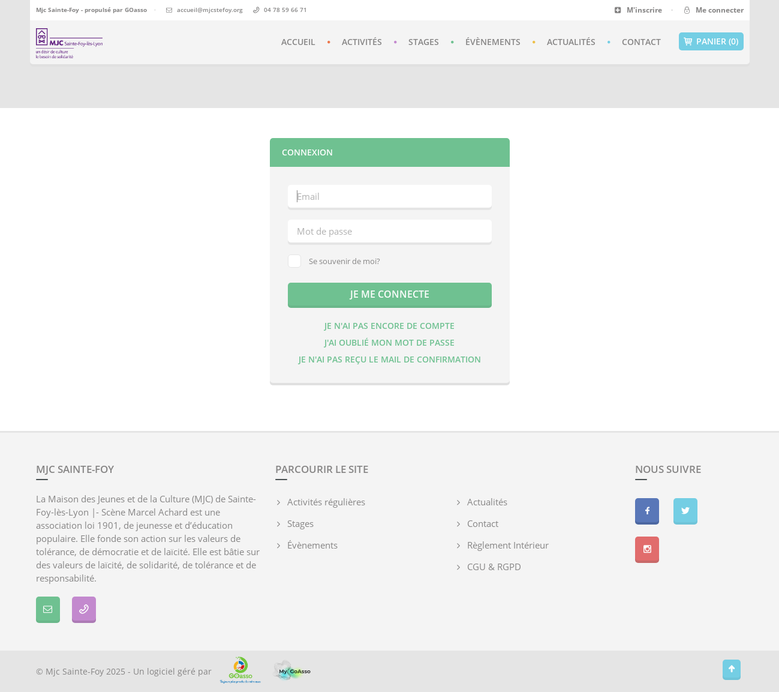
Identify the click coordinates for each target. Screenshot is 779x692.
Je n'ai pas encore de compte (389, 325)
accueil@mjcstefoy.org (210, 9)
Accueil (298, 41)
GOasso (136, 9)
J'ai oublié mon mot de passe (389, 342)
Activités (362, 41)
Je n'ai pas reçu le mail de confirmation (390, 359)
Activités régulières (326, 502)
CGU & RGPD (494, 567)
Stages (423, 41)
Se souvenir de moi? (334, 261)
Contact (641, 41)
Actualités (571, 41)
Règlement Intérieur (508, 545)
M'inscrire (638, 10)
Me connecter (713, 10)
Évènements (493, 41)
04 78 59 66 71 (285, 9)
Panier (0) (711, 41)
